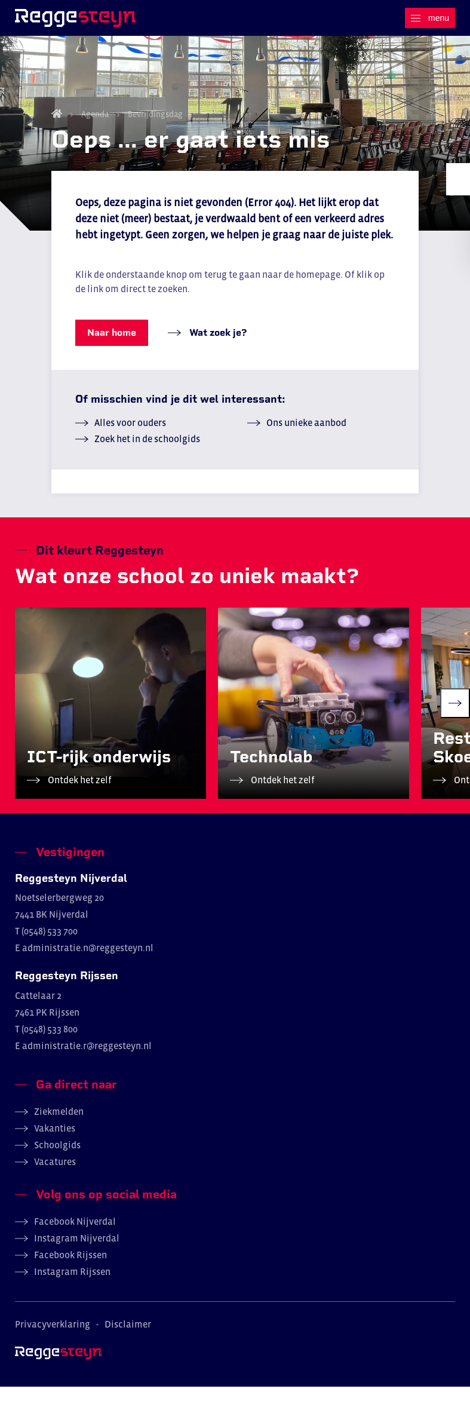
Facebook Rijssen (70, 1269)
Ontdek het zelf (79, 794)
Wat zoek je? (217, 346)
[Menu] (430, 18)
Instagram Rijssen (72, 1285)
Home (56, 128)
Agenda (94, 128)
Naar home (111, 346)
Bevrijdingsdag (154, 128)
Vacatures (55, 1175)
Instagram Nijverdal (76, 1252)
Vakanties (54, 1142)
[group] (110, 717)
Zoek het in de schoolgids (147, 452)
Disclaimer (128, 1338)
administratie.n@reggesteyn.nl (87, 962)
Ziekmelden (59, 1125)
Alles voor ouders (130, 436)
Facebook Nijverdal (75, 1235)
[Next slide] (455, 717)
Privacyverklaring (52, 1338)
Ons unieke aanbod (306, 436)
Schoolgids (57, 1159)
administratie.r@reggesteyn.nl (87, 1059)
